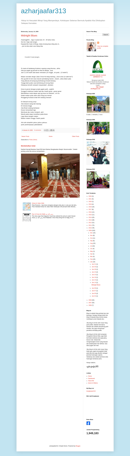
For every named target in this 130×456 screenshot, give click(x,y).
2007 (90, 302)
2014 (90, 217)
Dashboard (91, 378)
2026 (90, 196)
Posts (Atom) (33, 139)
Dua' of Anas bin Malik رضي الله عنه (42, 214)
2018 (90, 207)
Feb (91, 259)
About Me (91, 381)
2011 (90, 225)
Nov (91, 235)
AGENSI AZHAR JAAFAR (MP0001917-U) (98, 76)
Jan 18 (94, 277)
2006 (90, 305)
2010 (90, 228)
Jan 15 (94, 280)
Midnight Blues (29, 35)
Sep (91, 241)
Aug (91, 243)
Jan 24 (94, 272)
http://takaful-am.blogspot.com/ (97, 87)
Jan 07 (94, 291)
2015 (90, 214)
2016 (90, 212)
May (91, 251)
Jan (91, 262)
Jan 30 (94, 267)
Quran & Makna (93, 383)
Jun (91, 248)
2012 (90, 222)
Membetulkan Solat (28, 146)
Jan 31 (94, 264)
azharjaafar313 (43, 11)
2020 (90, 201)
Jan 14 (94, 282)
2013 (90, 220)
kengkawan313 (91, 391)
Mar (91, 256)
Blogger (78, 446)
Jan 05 (94, 293)
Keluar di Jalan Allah (38, 203)
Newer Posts (25, 136)
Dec (91, 233)
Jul (91, 246)
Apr (91, 254)
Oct (91, 238)
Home (50, 136)
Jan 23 (94, 274)
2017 (90, 209)
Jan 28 (94, 269)
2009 (90, 230)
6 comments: (38, 130)
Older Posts (75, 136)
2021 (90, 199)
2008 (90, 300)
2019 (90, 204)
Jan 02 (94, 296)
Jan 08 (94, 288)
